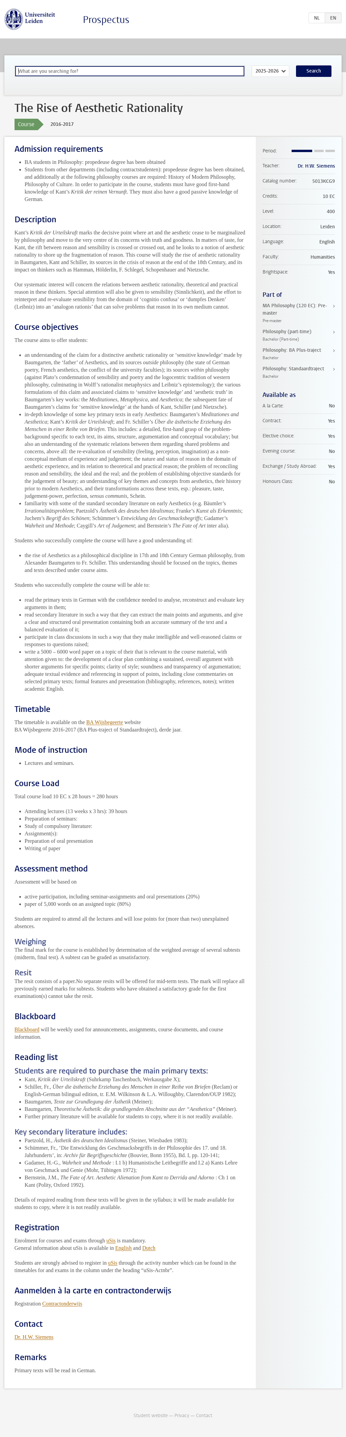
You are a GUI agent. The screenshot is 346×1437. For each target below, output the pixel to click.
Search (313, 71)
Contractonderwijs (62, 1303)
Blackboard (27, 1029)
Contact (204, 1415)
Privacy (181, 1415)
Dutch (148, 1248)
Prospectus (106, 19)
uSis (111, 1240)
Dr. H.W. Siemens (34, 1337)
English (123, 1248)
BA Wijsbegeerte (104, 722)
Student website (150, 1415)
